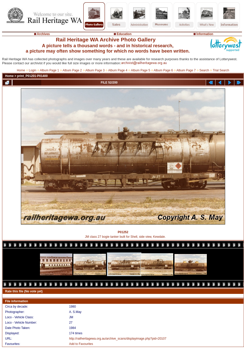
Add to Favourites (81, 344)
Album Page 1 (49, 70)
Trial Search (221, 70)
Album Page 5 (140, 70)
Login (32, 70)
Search (204, 70)
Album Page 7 (186, 70)
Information (204, 34)
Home (21, 70)
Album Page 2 (72, 70)
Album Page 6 (163, 70)
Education (124, 34)
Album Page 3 (94, 70)
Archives (43, 34)
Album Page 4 (117, 70)
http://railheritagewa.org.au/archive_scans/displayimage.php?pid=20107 (117, 338)
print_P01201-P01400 (32, 76)
